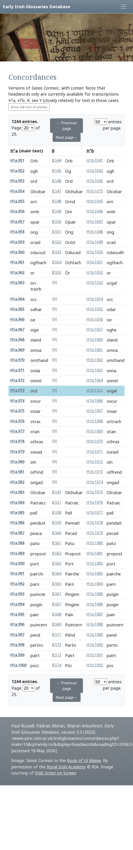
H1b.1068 (94, 421)
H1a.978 (17, 441)
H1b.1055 (94, 309)
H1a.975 (17, 410)
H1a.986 (17, 522)
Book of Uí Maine (84, 760)
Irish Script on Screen (55, 773)
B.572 (56, 655)
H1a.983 (17, 492)
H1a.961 (17, 262)
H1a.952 (17, 170)
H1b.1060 (94, 339)
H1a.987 (17, 532)
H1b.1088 (94, 624)
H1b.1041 (94, 160)
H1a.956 (17, 211)
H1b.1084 (94, 583)
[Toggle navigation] (123, 6)
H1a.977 (17, 431)
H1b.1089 (94, 634)
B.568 (56, 614)
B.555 (56, 272)
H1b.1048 (94, 231)
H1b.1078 (94, 522)
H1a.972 (17, 380)
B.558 (56, 512)
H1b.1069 (94, 431)
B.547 (56, 191)
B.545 (56, 170)
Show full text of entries (29, 107)
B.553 (56, 252)
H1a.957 (17, 221)
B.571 (56, 634)
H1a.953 (17, 180)
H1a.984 (17, 502)
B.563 (56, 563)
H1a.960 (17, 252)
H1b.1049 (94, 242)
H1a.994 (17, 604)
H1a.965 (17, 309)
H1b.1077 (94, 512)
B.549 (56, 211)
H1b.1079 (94, 532)
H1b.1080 (94, 543)
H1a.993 (17, 593)
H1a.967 (17, 329)
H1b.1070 (94, 441)
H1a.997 (17, 634)
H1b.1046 (94, 211)
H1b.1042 (94, 170)
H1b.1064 (94, 380)
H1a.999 (17, 655)
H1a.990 (17, 563)
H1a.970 (17, 359)
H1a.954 (17, 191)
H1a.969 (17, 349)
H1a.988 (17, 543)
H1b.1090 (94, 644)
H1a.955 (17, 201)
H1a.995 (17, 614)
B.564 (56, 573)
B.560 (56, 532)
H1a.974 (17, 400)
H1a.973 (17, 390)
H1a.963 (17, 282)
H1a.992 (17, 583)
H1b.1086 (94, 593)
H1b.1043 (94, 180)
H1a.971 (17, 370)
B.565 (56, 583)
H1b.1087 (94, 614)
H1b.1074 (94, 482)
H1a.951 (17, 160)
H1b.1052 (94, 272)
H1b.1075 (94, 191)
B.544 (56, 160)
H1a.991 (17, 573)
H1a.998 (17, 644)
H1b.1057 (94, 329)
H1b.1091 (94, 655)
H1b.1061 (94, 349)
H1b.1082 (94, 563)
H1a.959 (17, 242)
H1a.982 (17, 482)
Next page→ (67, 137)
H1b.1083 (94, 573)
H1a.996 (17, 624)
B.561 (56, 543)
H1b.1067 (94, 410)
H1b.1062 (94, 359)
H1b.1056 (94, 319)
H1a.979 (17, 451)
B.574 (56, 665)
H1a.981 (17, 471)
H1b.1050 (94, 252)
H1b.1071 (94, 451)
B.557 (56, 502)
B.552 (56, 242)
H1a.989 (17, 553)
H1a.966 (17, 319)
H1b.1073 (94, 471)
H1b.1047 (94, 221)
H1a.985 (17, 512)
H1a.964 (17, 299)
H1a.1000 (18, 665)
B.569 (56, 624)
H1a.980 (17, 461)
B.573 (56, 644)
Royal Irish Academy (66, 767)
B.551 (56, 231)
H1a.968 (17, 339)
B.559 (56, 522)
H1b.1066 (94, 400)
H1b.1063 (94, 370)
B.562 (56, 553)
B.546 (56, 180)
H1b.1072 (94, 461)
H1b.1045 (94, 201)
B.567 (56, 593)
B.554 (56, 262)
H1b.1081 (94, 553)
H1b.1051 (94, 262)
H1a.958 (17, 231)
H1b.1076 (94, 502)
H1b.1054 (94, 299)
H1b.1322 (94, 282)
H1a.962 (17, 272)
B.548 (56, 201)
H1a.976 (17, 421)
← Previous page (66, 125)
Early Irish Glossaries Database (36, 6)
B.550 (56, 221)
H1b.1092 (94, 665)
